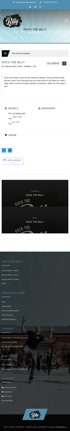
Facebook (7, 392)
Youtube (6, 396)
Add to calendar (14, 160)
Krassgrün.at (61, 427)
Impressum (6, 306)
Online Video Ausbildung (12, 346)
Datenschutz (7, 315)
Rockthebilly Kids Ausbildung (15, 338)
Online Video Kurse (10, 279)
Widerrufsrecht (9, 319)
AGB (3, 302)
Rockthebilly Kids (9, 275)
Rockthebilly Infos (10, 271)
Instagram (7, 401)
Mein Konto (6, 365)
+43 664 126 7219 (50, 2)
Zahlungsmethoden (10, 311)
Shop (4, 284)
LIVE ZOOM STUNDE (9, 342)
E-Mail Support (9, 387)
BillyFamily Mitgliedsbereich (14, 369)
